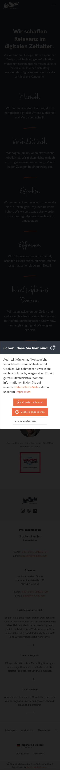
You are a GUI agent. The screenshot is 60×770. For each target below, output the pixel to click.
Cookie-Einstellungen (25, 421)
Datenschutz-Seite (26, 387)
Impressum (23, 392)
